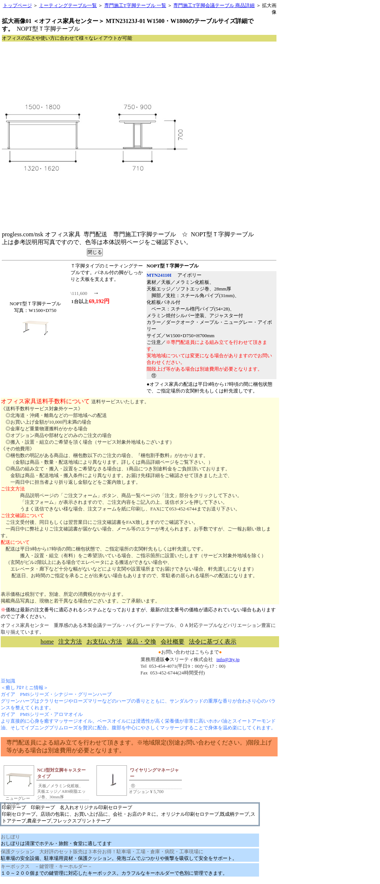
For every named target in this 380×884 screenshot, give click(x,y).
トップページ (17, 5)
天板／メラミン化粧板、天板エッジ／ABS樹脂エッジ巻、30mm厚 (61, 791)
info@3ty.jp (227, 659)
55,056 (11, 803)
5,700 (156, 791)
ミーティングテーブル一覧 (68, 5)
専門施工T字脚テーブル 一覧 (135, 5)
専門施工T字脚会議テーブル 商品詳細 (214, 5)
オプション (138, 791)
